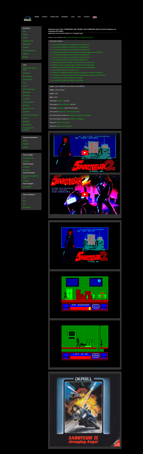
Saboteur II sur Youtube (63, 122)
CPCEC (25, 38)
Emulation (64, 16)
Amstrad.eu (26, 73)
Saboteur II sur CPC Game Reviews (69, 111)
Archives (86, 16)
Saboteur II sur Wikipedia (76, 119)
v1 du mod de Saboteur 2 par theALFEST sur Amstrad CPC (70, 60)
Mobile (37, 16)
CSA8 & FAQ (54, 16)
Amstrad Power (27, 76)
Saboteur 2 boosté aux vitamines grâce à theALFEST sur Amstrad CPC (73, 65)
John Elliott (26, 112)
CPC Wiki (26, 105)
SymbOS (25, 147)
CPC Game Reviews (29, 89)
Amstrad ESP (27, 187)
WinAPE (25, 57)
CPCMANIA (26, 92)
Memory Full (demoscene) (30, 115)
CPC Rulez (26, 99)
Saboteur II (60, 101)
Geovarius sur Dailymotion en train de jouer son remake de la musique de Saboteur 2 (77, 72)
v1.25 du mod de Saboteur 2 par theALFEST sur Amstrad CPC (70, 44)
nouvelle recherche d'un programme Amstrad (79, 37)
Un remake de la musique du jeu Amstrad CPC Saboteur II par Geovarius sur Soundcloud (78, 75)
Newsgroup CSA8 (28, 158)
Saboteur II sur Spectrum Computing (80, 115)
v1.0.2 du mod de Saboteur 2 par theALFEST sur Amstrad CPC (71, 57)
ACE (24, 31)
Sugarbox (26, 54)
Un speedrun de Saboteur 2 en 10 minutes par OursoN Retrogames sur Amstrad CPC (77, 52)
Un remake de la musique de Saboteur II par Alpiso (67, 77)
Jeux (79, 16)
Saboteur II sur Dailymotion (64, 126)
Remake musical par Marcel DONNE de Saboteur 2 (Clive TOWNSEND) (73, 67)
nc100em (25, 47)
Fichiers (44, 16)
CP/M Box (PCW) (28, 41)
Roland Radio (27, 124)
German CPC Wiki (28, 108)
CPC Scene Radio (28, 102)
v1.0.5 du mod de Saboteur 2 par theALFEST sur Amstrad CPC (71, 49)
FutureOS (26, 144)
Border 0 (25, 86)
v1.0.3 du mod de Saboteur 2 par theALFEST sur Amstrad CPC (71, 55)
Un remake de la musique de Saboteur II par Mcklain (67, 80)
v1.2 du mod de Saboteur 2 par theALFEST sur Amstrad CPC (70, 47)
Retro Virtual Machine (29, 50)
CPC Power (26, 95)
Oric (24, 204)
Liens (73, 16)
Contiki (25, 140)
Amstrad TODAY (28, 79)
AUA (24, 83)
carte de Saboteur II (64, 104)
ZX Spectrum (27, 207)
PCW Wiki (26, 121)
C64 (24, 197)
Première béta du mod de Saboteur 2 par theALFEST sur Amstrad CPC (73, 62)
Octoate (25, 118)
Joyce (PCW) (27, 44)
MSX (24, 201)
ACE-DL (25, 34)
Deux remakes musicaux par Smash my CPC (65, 70)
